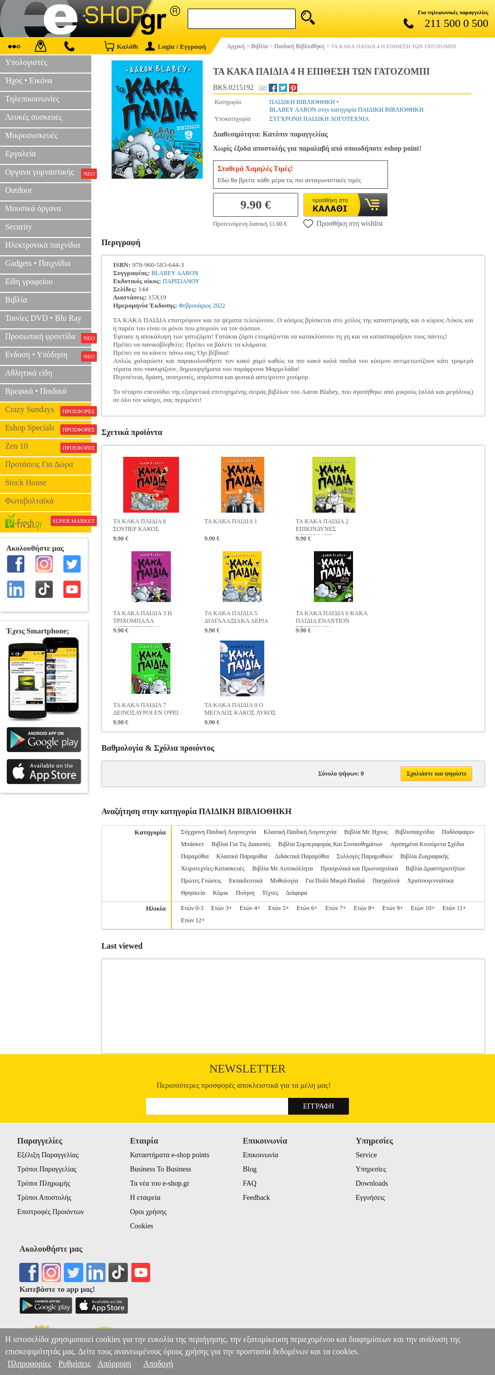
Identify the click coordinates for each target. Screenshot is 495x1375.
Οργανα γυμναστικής (48, 173)
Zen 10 (48, 447)
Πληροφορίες (29, 1363)
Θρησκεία (193, 892)
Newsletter (247, 1068)
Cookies (141, 1226)
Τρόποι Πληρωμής (43, 1183)
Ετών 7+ (335, 908)
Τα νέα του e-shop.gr (159, 1183)
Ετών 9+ (392, 908)
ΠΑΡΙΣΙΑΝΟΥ (181, 281)
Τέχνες (270, 892)
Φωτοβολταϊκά (29, 500)
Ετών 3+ (221, 908)
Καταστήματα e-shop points (169, 1155)
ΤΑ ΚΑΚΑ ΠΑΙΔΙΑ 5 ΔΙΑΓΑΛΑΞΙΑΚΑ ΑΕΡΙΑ (236, 617)
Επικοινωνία (260, 1155)
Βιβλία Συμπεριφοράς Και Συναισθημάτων (330, 844)
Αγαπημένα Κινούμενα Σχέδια (427, 844)
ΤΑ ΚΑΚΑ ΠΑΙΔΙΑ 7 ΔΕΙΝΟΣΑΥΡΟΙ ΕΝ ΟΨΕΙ (146, 708)
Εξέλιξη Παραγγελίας (48, 1155)
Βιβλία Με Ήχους (365, 831)
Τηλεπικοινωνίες (32, 98)
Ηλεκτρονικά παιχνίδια (42, 245)
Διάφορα (296, 892)
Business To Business (160, 1169)
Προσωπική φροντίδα (48, 337)
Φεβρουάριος (195, 305)
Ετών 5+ (278, 908)
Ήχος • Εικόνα (28, 80)
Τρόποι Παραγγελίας (47, 1169)
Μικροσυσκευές (31, 135)
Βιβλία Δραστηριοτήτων (435, 868)
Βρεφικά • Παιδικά (35, 391)
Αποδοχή (158, 1363)
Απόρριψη (114, 1363)
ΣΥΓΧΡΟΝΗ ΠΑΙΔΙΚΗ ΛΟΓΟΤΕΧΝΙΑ (319, 118)
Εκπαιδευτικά (246, 880)
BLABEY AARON (175, 273)
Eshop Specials (48, 428)
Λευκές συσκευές (33, 117)
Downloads (372, 1183)
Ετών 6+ (307, 908)
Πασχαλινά (385, 880)
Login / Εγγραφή (175, 46)
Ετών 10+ (423, 908)
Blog (250, 1169)
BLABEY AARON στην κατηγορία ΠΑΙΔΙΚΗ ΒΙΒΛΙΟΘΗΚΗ (346, 109)
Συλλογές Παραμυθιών (365, 856)
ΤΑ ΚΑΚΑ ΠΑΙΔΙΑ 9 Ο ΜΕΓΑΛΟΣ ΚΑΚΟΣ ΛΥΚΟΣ (240, 708)
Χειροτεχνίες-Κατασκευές (212, 868)
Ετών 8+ (363, 908)
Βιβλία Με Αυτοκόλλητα (282, 868)
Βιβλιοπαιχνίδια (414, 831)
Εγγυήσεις (370, 1197)
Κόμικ (220, 892)
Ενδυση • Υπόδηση (48, 355)
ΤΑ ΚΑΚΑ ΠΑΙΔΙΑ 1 (230, 521)
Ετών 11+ (454, 908)
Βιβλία (16, 299)
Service (366, 1155)
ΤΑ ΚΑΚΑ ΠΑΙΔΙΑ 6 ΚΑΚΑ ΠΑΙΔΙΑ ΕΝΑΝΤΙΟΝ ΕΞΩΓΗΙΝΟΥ (331, 618)
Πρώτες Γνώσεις (201, 880)
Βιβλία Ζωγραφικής (424, 856)
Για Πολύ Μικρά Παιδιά (335, 880)
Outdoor (18, 190)
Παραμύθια (195, 856)
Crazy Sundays (48, 410)
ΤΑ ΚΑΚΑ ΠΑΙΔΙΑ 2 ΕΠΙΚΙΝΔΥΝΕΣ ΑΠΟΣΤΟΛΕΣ (322, 526)
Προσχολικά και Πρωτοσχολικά (359, 868)
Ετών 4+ (249, 908)
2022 (219, 305)
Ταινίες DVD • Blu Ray (43, 318)
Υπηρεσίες (371, 1169)
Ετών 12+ (193, 920)
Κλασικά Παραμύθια (242, 856)
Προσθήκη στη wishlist (343, 223)
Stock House (25, 482)
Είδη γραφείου (29, 281)
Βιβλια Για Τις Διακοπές (240, 844)
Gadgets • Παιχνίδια (37, 263)
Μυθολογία (284, 880)
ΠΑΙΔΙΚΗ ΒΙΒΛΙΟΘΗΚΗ (302, 102)
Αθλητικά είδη (28, 372)
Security (18, 226)
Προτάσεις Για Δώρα (39, 464)
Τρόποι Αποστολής (44, 1197)
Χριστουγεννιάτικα (430, 880)
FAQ (250, 1183)
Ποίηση (245, 892)
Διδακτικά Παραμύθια (301, 856)
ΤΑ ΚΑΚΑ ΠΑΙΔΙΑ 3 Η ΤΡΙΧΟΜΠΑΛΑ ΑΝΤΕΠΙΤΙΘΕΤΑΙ (142, 618)
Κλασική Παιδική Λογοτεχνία (300, 831)
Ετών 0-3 (192, 908)
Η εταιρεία (145, 1197)
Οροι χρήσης (148, 1212)
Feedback (256, 1197)
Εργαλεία (20, 153)
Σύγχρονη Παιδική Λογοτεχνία (218, 831)
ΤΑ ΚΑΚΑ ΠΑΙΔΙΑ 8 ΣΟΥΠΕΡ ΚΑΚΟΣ (139, 525)
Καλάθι (121, 46)
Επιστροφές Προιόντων (50, 1212)
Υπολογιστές (26, 62)
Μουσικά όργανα (33, 208)
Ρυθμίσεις (74, 1363)
